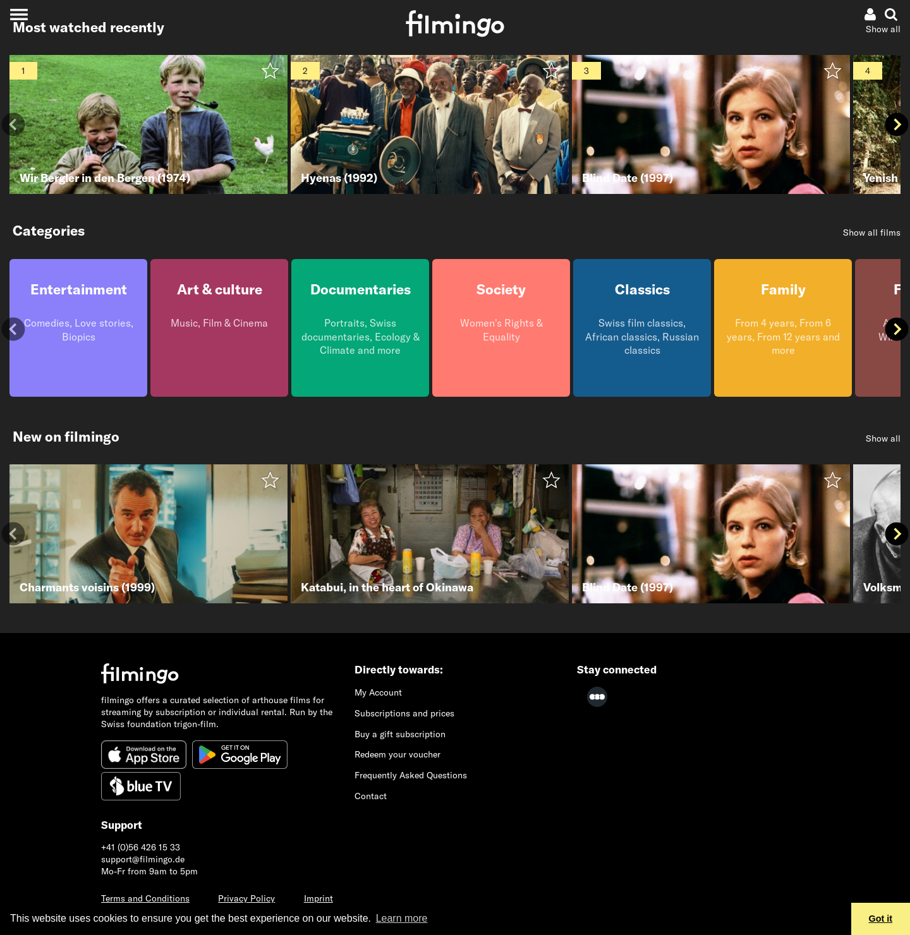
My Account (378, 692)
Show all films (872, 232)
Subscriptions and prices (404, 713)
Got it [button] (881, 919)
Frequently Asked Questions (411, 775)
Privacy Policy (246, 898)
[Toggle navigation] (18, 14)
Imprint (318, 898)
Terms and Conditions (145, 898)
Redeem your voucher (397, 754)
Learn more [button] (402, 918)
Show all (883, 29)
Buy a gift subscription (400, 734)
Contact (371, 796)
